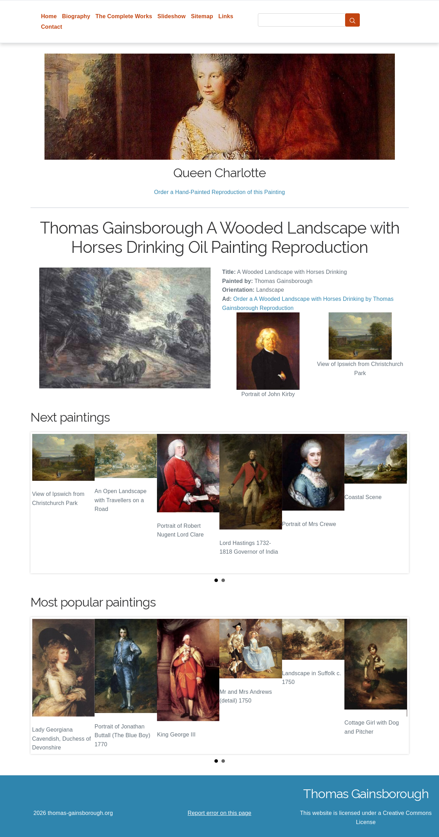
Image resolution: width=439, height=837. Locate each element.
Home (49, 16)
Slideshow (171, 16)
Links (225, 16)
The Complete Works (124, 16)
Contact (51, 27)
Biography (76, 16)
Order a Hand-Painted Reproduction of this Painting (219, 192)
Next (398, 503)
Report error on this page (220, 813)
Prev (41, 503)
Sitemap (202, 16)
